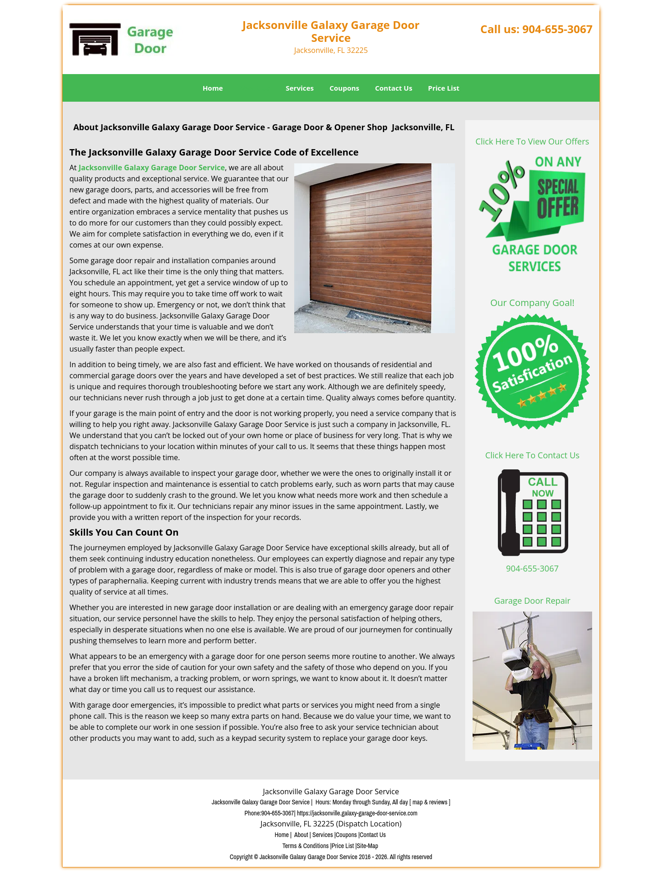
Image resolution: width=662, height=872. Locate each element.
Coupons (345, 87)
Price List (443, 87)
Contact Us (393, 87)
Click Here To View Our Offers (532, 141)
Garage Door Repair (532, 600)
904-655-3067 (557, 28)
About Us (254, 87)
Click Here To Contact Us (532, 455)
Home (213, 87)
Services (300, 87)
